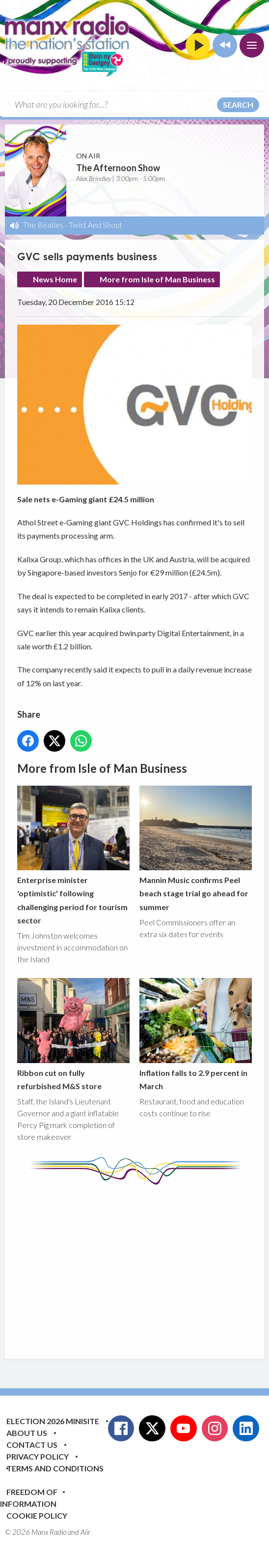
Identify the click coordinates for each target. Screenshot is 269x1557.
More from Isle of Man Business (157, 279)
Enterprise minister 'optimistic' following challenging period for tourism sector (73, 855)
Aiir (85, 1531)
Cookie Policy (36, 1515)
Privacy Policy (37, 1456)
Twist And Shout (95, 224)
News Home (55, 279)
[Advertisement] (143, 1264)
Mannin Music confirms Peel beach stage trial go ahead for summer (195, 849)
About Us (26, 1432)
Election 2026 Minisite (52, 1421)
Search (238, 104)
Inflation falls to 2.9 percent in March (195, 1034)
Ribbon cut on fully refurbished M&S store (73, 1034)
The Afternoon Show (118, 167)
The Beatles (43, 224)
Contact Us (31, 1444)
